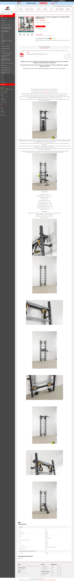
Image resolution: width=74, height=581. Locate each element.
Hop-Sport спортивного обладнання (5, 56)
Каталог (2, 22)
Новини (67, 9)
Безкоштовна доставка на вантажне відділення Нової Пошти (37, 54)
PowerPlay (3, 20)
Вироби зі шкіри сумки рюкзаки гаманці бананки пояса (6, 59)
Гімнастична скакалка (5, 46)
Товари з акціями (60, 9)
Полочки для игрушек (5, 67)
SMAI (2, 36)
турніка (47, 203)
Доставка (2, 80)
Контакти (45, 9)
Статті (51, 9)
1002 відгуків (55, 0)
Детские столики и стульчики (6, 63)
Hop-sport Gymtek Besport (6, 25)
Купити (40, 26)
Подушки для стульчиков (6, 69)
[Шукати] (14, 14)
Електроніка (3, 50)
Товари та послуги (4, 18)
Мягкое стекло (4, 65)
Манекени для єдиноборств (6, 53)
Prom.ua (42, 578)
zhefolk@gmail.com (4, 106)
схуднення (46, 92)
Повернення (3, 82)
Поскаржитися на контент (42, 579)
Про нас (2, 75)
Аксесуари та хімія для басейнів (5, 73)
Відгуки (2, 77)
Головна (20, 9)
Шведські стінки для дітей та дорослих (6, 41)
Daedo (2, 38)
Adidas (2, 33)
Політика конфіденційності (51, 579)
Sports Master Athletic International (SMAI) (5, 31)
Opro (2, 44)
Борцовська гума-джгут (5, 48)
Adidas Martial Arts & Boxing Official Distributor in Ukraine (6, 28)
